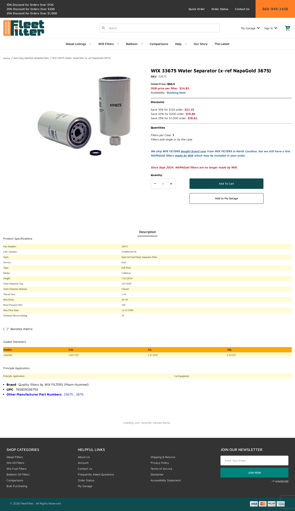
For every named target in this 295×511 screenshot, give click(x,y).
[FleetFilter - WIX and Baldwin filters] (23, 27)
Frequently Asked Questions (96, 474)
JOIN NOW (254, 472)
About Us (84, 457)
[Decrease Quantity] (155, 184)
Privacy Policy (160, 462)
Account (83, 462)
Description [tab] (147, 232)
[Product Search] (162, 28)
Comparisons (15, 480)
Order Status (219, 9)
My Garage (250, 28)
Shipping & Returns (163, 457)
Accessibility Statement (166, 480)
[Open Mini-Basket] (287, 28)
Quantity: (157, 175)
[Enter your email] (254, 460)
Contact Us (242, 9)
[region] (11, 114)
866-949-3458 (275, 9)
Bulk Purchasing (17, 486)
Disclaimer (157, 474)
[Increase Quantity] (171, 184)
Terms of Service (161, 468)
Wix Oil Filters (15, 462)
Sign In (270, 28)
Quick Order (197, 9)
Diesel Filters (15, 457)
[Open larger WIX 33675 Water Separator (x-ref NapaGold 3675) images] (84, 116)
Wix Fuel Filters (16, 468)
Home (6, 58)
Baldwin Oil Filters (18, 474)
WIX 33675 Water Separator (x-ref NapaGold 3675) (81, 57)
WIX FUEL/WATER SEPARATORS (31, 58)
